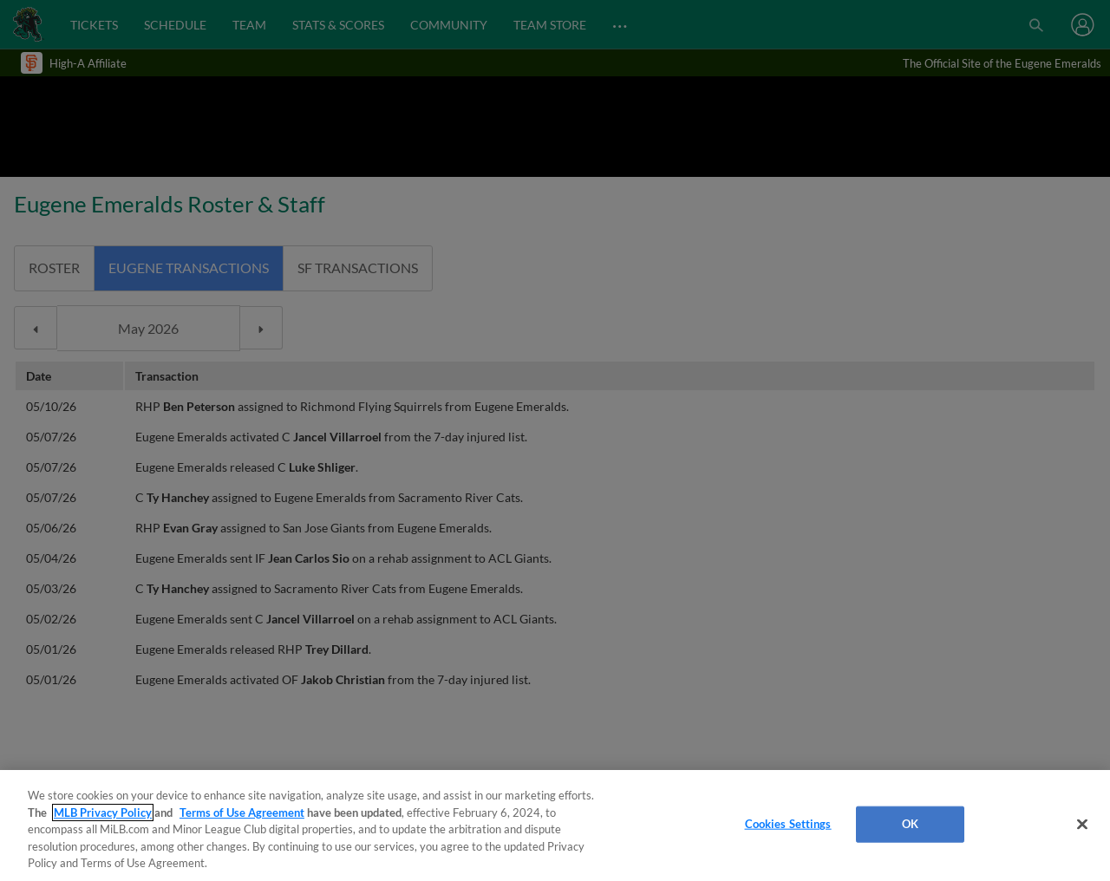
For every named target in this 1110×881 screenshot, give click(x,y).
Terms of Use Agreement (242, 812)
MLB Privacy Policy (103, 812)
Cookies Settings (788, 824)
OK (910, 824)
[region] (555, 825)
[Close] (1082, 825)
